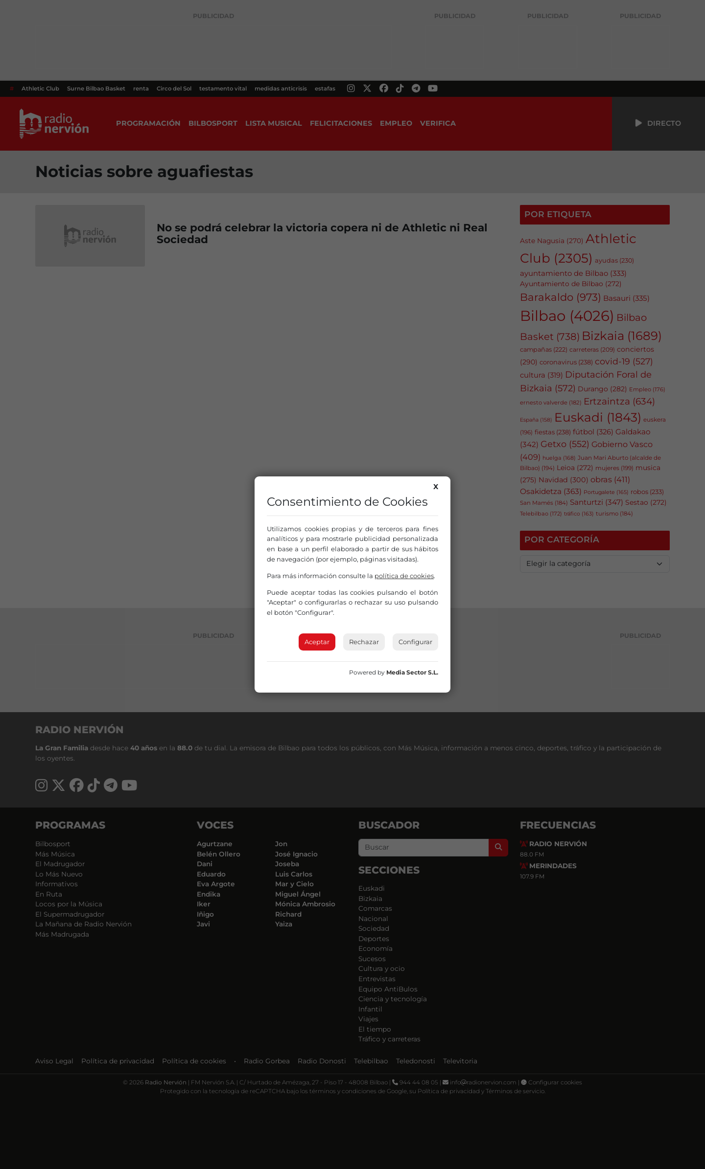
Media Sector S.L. (412, 672)
